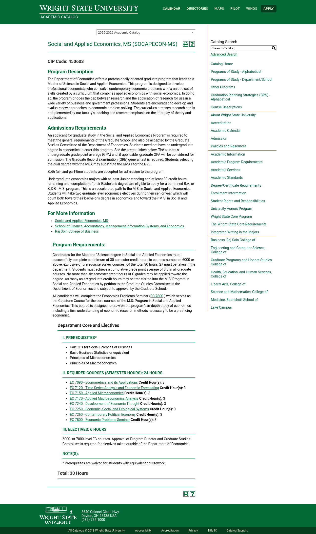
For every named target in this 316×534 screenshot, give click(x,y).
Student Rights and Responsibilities (238, 201)
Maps (219, 8)
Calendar (171, 8)
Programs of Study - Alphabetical (236, 72)
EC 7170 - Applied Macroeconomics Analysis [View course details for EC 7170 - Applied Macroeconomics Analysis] (104, 398)
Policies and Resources (229, 146)
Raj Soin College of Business (77, 231)
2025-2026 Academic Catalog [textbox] (119, 32)
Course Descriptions (226, 107)
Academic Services (225, 170)
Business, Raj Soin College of (233, 240)
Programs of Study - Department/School (241, 79)
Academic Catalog (59, 17)
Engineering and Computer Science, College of (238, 250)
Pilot (235, 8)
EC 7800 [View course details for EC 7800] (156, 296)
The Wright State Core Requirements (239, 224)
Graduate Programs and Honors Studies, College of (242, 262)
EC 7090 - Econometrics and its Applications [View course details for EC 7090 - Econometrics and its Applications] (104, 382)
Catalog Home (222, 64)
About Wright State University (233, 115)
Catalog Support (237, 530)
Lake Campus (221, 307)
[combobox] (146, 32)
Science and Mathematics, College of (239, 292)
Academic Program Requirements (236, 162)
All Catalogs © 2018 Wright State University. (96, 530)
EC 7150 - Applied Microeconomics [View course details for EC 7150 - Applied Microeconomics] (97, 393)
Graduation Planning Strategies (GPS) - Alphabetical (240, 97)
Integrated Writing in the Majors (235, 232)
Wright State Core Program (231, 216)
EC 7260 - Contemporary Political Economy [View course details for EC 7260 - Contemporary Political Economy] (103, 414)
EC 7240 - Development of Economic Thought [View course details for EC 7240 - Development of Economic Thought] (104, 404)
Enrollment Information (228, 193)
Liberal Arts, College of (228, 284)
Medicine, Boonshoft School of (234, 300)
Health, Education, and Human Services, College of (241, 274)
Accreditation (221, 123)
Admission (219, 138)
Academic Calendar (226, 131)
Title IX (212, 530)
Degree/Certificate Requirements (236, 185)
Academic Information (228, 154)
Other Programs (223, 87)
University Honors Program (231, 209)
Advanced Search (224, 54)
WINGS (251, 8)
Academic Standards (227, 177)
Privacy (193, 530)
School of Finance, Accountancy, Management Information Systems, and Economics (119, 226)
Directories (197, 8)
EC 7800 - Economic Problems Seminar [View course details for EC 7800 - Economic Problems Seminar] (100, 420)
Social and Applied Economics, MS (81, 221)
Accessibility (143, 530)
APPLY (268, 8)
